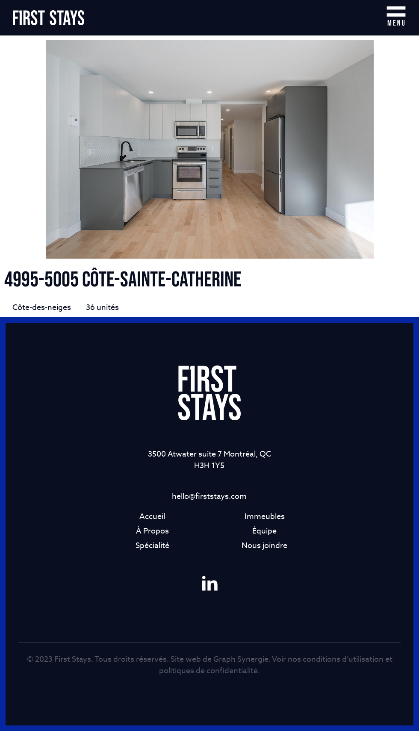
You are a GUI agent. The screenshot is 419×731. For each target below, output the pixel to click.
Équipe (264, 531)
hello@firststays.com (209, 496)
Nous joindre (264, 545)
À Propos (152, 531)
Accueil (152, 516)
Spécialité (152, 545)
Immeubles (265, 516)
